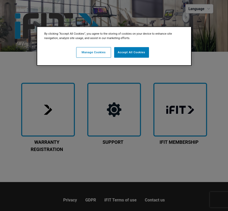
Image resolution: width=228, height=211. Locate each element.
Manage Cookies (94, 52)
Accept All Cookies (131, 52)
